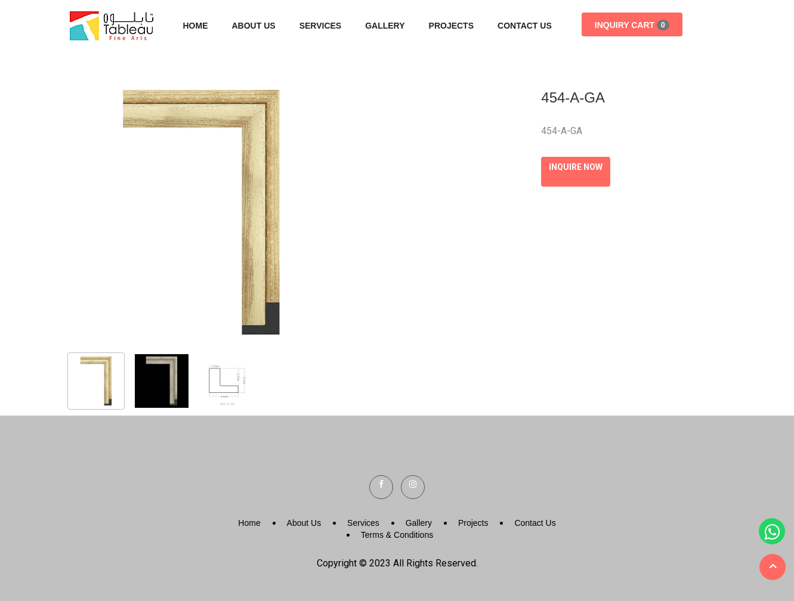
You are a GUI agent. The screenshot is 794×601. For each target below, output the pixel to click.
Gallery (384, 25)
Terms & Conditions (397, 535)
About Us (254, 25)
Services (320, 25)
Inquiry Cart (632, 25)
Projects (451, 25)
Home (195, 25)
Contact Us (525, 25)
